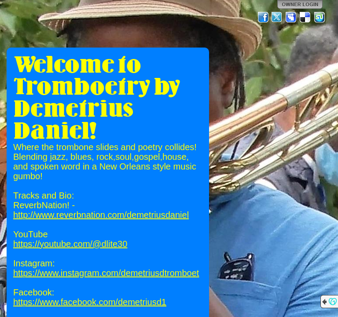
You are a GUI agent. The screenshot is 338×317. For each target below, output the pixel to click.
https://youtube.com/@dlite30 (70, 244)
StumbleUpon (319, 17)
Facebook (263, 17)
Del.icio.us (305, 17)
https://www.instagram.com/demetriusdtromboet (106, 273)
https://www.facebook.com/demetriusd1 (89, 302)
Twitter (277, 17)
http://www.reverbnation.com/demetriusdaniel (101, 215)
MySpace (291, 17)
